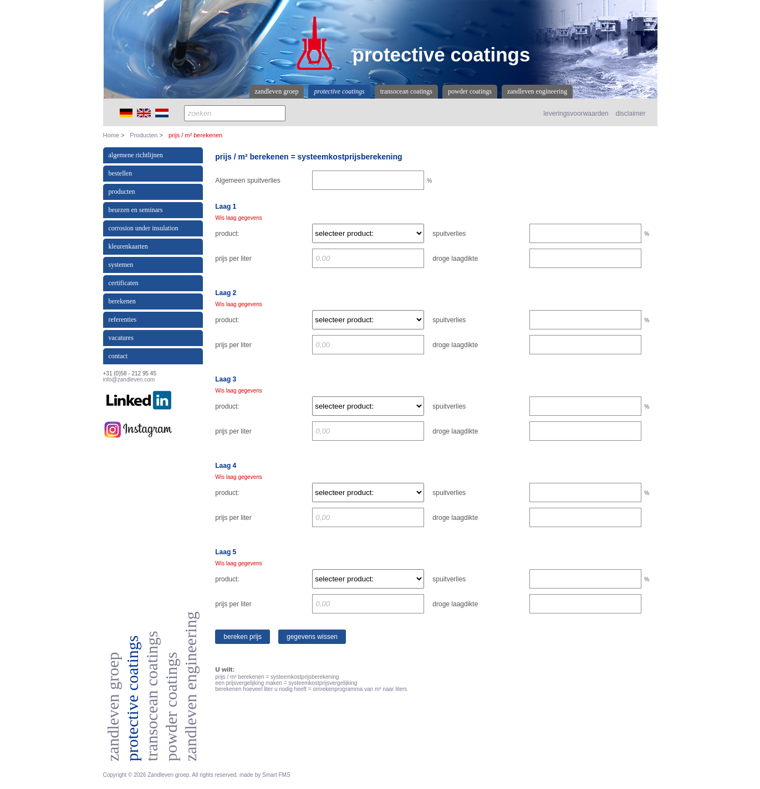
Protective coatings (339, 91)
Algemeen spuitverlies (247, 180)
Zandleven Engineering (537, 91)
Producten (143, 135)
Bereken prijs (242, 637)
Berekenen (122, 301)
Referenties (123, 319)
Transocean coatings (406, 91)
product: (227, 234)
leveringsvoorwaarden (575, 113)
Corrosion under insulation (143, 228)
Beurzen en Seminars (136, 210)
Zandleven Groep (277, 91)
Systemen (121, 265)
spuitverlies (449, 234)
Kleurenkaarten (128, 246)
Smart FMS (276, 775)
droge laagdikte (455, 258)
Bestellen (120, 173)
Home (111, 135)
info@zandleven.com (129, 380)
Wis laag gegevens (238, 218)
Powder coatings (470, 91)
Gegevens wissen (312, 637)
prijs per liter (233, 258)
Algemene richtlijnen (136, 155)
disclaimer (630, 113)
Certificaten (124, 283)
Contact (118, 356)
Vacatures (121, 338)
